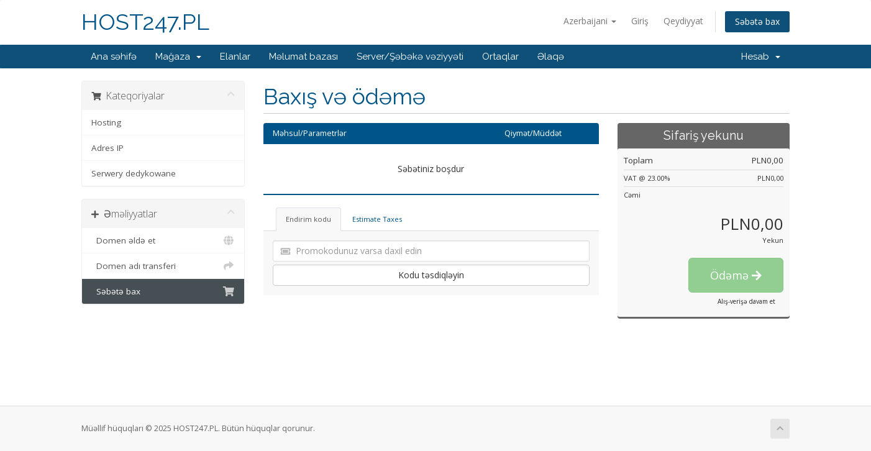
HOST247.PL (145, 22)
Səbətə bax (757, 21)
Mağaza (178, 56)
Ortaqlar (500, 56)
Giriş (640, 21)
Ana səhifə (114, 56)
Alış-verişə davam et (746, 301)
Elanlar (235, 56)
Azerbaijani (589, 21)
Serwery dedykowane (133, 173)
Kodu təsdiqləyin (431, 275)
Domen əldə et (163, 240)
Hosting (106, 122)
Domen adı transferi (163, 265)
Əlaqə (550, 56)
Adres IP (107, 147)
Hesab (760, 56)
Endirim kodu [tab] (308, 219)
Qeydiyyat (683, 21)
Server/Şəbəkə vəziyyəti (410, 56)
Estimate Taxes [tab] (377, 219)
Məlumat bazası (303, 56)
